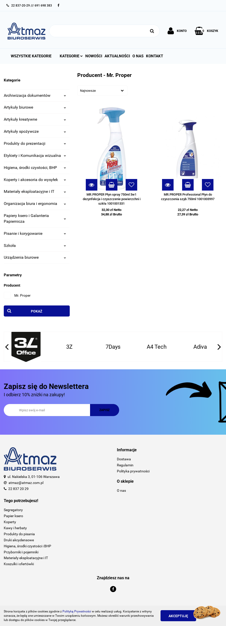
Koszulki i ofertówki (19, 564)
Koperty (10, 522)
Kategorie (71, 56)
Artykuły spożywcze (35, 131)
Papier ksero (13, 516)
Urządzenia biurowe (35, 257)
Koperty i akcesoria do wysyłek (35, 179)
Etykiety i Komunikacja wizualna (35, 155)
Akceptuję (178, 616)
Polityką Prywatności (76, 611)
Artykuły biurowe (35, 107)
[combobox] (102, 90)
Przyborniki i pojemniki (21, 552)
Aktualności (117, 56)
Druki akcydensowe (19, 540)
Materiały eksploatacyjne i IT (35, 191)
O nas (137, 56)
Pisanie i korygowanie (35, 233)
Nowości (93, 56)
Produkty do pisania (19, 534)
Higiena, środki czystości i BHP (27, 546)
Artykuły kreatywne (35, 119)
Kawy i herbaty (15, 528)
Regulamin (125, 465)
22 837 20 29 (18, 489)
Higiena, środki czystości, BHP (35, 167)
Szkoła (35, 245)
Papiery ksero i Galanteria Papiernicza (35, 218)
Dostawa (124, 459)
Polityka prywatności (133, 471)
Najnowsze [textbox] (88, 91)
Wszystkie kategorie (31, 56)
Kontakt (154, 56)
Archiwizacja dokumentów (35, 95)
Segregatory (13, 510)
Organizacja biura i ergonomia (35, 203)
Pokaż (36, 311)
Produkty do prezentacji (35, 143)
